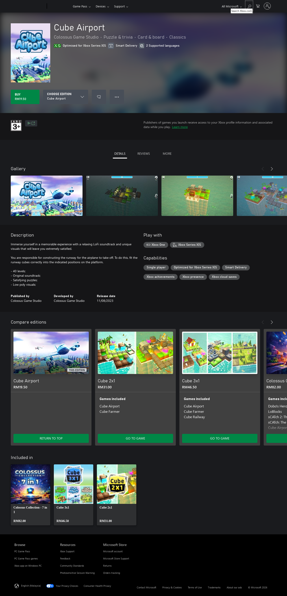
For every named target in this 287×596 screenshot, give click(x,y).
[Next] (271, 169)
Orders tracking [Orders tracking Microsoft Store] (111, 572)
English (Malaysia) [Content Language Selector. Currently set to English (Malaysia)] (31, 585)
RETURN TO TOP (51, 438)
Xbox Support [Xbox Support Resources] (67, 551)
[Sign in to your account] (267, 6)
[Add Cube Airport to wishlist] (99, 97)
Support (119, 6)
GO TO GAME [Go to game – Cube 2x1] (135, 438)
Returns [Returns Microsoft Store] (107, 565)
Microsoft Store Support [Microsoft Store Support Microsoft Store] (116, 558)
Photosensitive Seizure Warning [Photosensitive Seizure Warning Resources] (77, 572)
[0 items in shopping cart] (258, 5)
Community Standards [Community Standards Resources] (72, 565)
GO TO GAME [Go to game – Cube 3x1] (219, 438)
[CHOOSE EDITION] (65, 97)
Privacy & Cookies (172, 587)
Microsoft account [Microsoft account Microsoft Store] (113, 551)
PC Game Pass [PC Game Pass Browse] (22, 551)
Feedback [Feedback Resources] (65, 558)
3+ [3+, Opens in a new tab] (31, 123)
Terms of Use (195, 587)
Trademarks (214, 587)
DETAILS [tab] (119, 153)
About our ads (234, 587)
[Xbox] (59, 6)
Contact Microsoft (146, 587)
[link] (30, 494)
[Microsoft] (29, 6)
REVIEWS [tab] (143, 153)
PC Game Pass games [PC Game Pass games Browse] (26, 558)
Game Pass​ (80, 6)
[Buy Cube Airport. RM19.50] (25, 97)
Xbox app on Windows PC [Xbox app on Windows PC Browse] (28, 565)
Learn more (180, 127)
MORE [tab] (167, 153)
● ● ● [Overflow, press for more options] (117, 97)
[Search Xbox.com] (249, 6)
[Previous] (262, 169)
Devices (101, 6)
